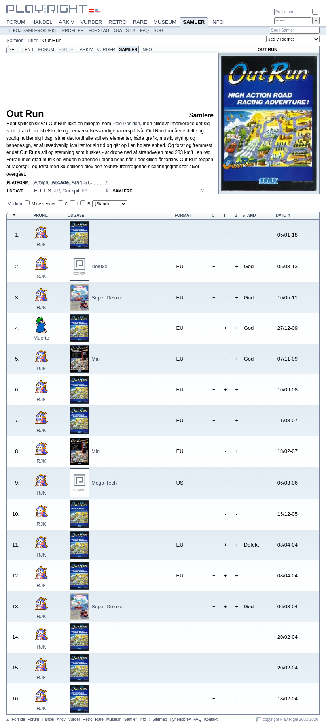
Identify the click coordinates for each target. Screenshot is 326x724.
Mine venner (44, 203)
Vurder (91, 22)
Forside (18, 719)
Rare (140, 22)
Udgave (76, 215)
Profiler (73, 30)
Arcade (60, 182)
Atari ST (81, 182)
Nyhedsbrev (180, 719)
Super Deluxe (107, 298)
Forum (15, 22)
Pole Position (126, 123)
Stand (249, 215)
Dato (281, 215)
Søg (158, 30)
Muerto (41, 338)
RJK (41, 245)
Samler (194, 22)
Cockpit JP (74, 191)
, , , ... (62, 191)
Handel (42, 22)
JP (57, 191)
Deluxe (99, 266)
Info (217, 22)
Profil (40, 215)
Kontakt (211, 719)
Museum (165, 22)
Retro (117, 22)
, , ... (64, 182)
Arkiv (66, 22)
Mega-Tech (104, 483)
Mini (96, 359)
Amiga (41, 182)
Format (183, 215)
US (47, 191)
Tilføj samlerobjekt (32, 30)
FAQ (144, 30)
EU (37, 191)
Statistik (124, 30)
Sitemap (159, 719)
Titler (32, 40)
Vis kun (15, 203)
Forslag (99, 30)
